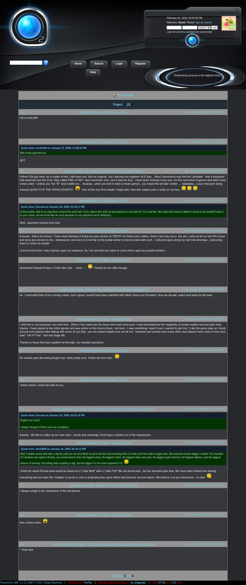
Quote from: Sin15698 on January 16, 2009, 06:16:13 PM (53, 449)
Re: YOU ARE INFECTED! (123, 485)
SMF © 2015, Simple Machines (45, 582)
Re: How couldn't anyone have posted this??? (123, 289)
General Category (89, 112)
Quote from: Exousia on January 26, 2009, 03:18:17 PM (53, 207)
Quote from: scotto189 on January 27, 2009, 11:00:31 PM (53, 148)
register (208, 22)
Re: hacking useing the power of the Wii (121, 171)
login (197, 22)
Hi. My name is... (110, 112)
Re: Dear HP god (121, 442)
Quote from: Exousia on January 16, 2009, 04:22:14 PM (53, 415)
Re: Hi (125, 141)
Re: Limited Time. (121, 260)
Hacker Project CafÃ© (71, 289)
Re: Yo (125, 112)
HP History (92, 171)
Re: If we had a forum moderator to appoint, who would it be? (121, 409)
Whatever (91, 289)
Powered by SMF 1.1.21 (13, 582)
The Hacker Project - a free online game (240, 16)
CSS (173, 582)
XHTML (162, 582)
